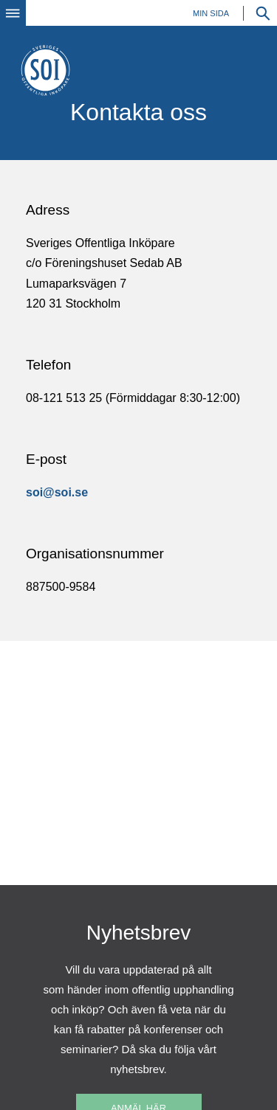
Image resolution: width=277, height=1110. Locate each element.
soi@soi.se (57, 492)
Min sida (211, 13)
